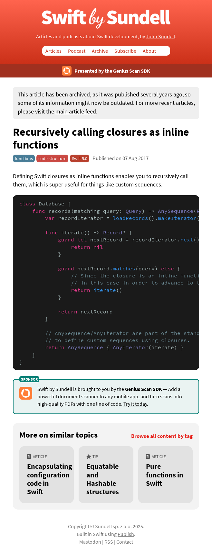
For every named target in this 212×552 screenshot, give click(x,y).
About (149, 51)
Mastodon (90, 541)
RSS (108, 541)
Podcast (76, 51)
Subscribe (125, 51)
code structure (52, 158)
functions (24, 158)
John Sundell (160, 36)
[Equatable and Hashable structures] (106, 474)
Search (166, 51)
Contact (124, 541)
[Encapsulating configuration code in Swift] (46, 474)
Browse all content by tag (162, 436)
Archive (100, 51)
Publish (126, 534)
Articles (53, 51)
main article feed (75, 111)
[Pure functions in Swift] (165, 474)
